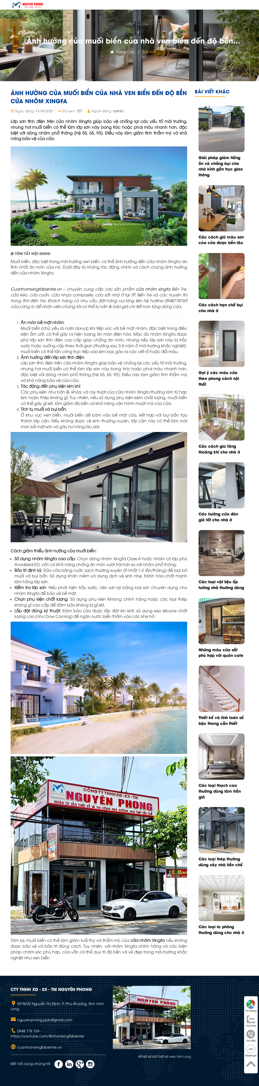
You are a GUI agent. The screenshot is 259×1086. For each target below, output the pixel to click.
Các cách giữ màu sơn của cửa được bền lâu (221, 239)
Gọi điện (251, 1036)
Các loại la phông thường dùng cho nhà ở (221, 929)
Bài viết (149, 51)
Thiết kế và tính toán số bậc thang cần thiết (221, 720)
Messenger (251, 1051)
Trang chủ (122, 51)
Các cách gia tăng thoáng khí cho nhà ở (219, 448)
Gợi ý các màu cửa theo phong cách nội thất (219, 378)
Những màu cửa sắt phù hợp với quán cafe (221, 652)
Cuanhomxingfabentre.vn (36, 289)
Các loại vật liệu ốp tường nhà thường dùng (221, 584)
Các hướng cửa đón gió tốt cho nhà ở (218, 516)
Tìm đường (250, 1006)
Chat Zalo (251, 1021)
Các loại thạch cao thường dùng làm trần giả (220, 790)
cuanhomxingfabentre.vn (39, 1047)
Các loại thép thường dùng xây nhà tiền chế (221, 861)
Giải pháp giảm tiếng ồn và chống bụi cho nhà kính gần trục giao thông (221, 166)
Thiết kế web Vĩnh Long (174, 1056)
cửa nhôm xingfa (153, 289)
